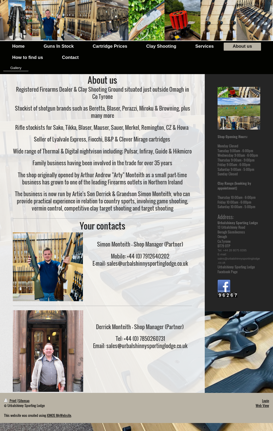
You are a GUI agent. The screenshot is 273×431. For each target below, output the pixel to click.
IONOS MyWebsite (59, 415)
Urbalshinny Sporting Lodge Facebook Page (236, 269)
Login (265, 400)
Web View (262, 405)
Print (10, 400)
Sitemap (24, 400)
